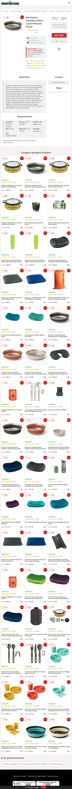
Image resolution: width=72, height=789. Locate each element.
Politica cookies (52, 776)
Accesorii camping (16, 11)
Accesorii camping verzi (12, 764)
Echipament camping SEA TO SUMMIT (35, 11)
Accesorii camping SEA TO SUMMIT (60, 11)
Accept (43, 787)
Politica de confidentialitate (36, 776)
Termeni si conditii (19, 776)
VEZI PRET (59, 35)
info (21, 190)
